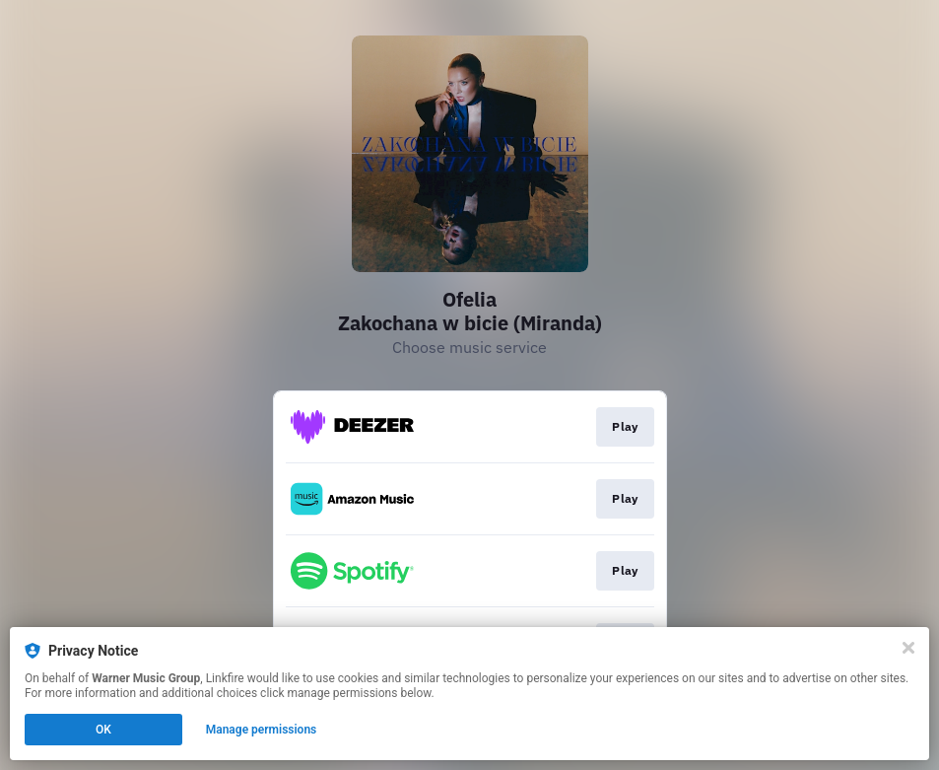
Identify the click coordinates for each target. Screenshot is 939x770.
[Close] (908, 648)
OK (103, 729)
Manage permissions (261, 729)
